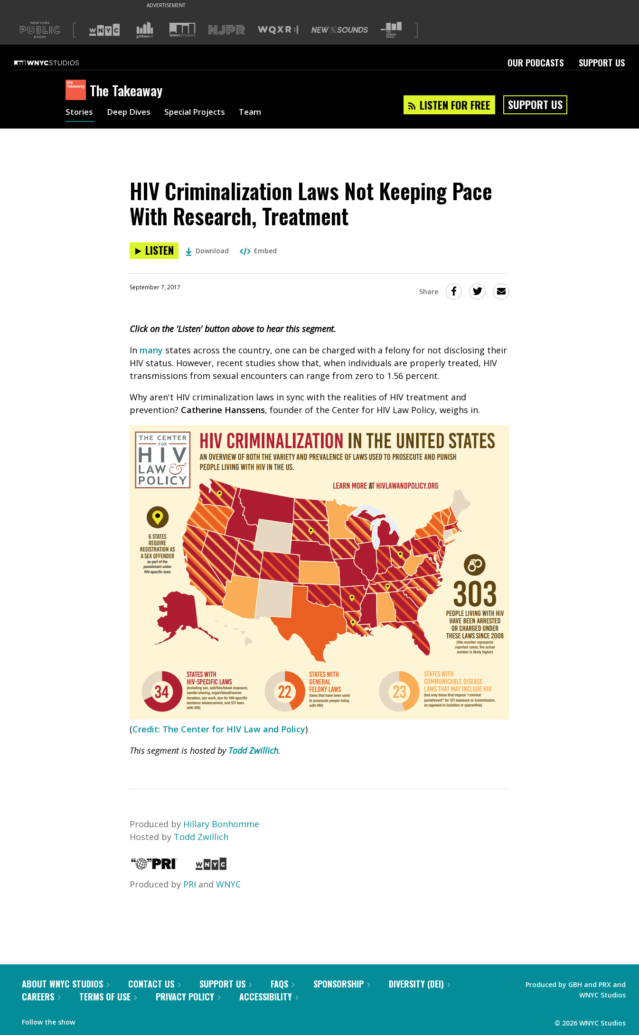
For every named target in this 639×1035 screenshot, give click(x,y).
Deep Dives (131, 113)
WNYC (228, 884)
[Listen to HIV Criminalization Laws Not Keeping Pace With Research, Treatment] (154, 250)
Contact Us (154, 984)
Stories (80, 113)
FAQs (282, 984)
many (151, 350)
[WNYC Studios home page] (58, 62)
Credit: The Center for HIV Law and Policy (218, 729)
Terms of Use (108, 996)
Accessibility (268, 996)
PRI (189, 884)
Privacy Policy (188, 996)
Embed (258, 250)
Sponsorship (341, 984)
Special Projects (202, 113)
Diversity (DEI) (419, 984)
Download (207, 250)
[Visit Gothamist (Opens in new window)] (145, 29)
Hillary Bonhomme (221, 824)
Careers (41, 996)
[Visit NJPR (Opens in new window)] (226, 30)
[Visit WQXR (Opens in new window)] (278, 30)
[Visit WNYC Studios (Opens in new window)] (182, 30)
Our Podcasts (535, 62)
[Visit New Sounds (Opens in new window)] (339, 30)
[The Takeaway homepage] (78, 91)
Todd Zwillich (253, 750)
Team (261, 113)
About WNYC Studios (65, 984)
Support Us (602, 62)
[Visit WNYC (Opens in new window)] (104, 30)
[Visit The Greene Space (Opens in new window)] (391, 30)
